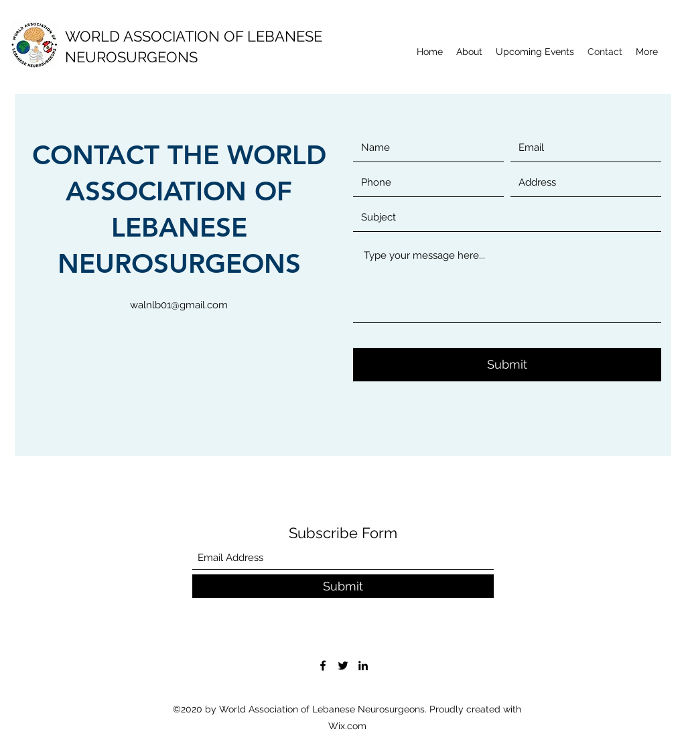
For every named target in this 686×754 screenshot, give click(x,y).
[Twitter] (343, 665)
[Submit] (507, 364)
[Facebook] (323, 665)
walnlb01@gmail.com (179, 305)
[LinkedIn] (363, 665)
